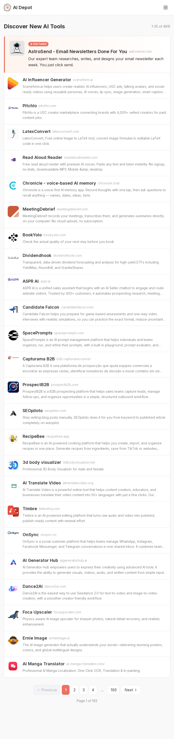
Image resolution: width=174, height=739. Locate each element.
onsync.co (48, 535)
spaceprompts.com (69, 333)
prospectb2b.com (64, 385)
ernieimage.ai (59, 638)
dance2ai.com (55, 586)
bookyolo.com (55, 235)
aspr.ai (45, 281)
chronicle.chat (108, 183)
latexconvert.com (65, 131)
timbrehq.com (49, 509)
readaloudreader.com (80, 157)
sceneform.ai (83, 80)
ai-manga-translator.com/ (85, 664)
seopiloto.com (55, 411)
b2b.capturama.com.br (74, 359)
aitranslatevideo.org (78, 483)
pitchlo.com (47, 106)
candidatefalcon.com (77, 307)
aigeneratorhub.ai (73, 560)
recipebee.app (58, 436)
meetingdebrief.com (72, 209)
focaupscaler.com (67, 612)
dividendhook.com (67, 255)
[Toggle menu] (165, 7)
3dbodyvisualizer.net (79, 462)
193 (114, 690)
